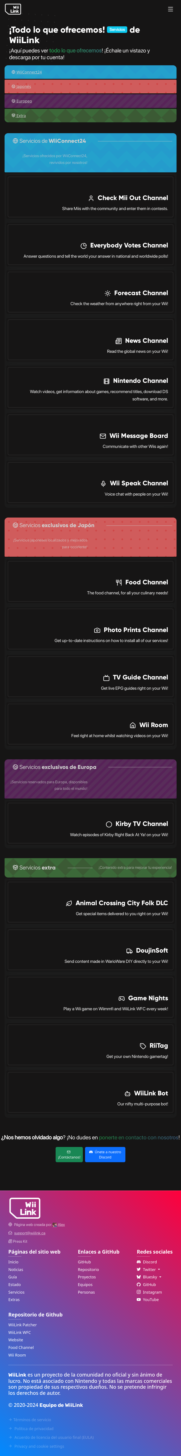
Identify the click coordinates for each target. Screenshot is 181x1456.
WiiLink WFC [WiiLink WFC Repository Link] (19, 1332)
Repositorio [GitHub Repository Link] (88, 1269)
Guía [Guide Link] (12, 1276)
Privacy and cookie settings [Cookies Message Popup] (36, 1446)
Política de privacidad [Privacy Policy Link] (30, 1428)
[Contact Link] (29, 1233)
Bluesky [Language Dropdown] (147, 1276)
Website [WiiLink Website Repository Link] (15, 1339)
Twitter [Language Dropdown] (147, 1269)
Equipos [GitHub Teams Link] (85, 1284)
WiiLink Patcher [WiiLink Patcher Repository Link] (22, 1324)
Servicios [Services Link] (16, 1292)
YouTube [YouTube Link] (148, 1299)
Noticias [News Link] (15, 1269)
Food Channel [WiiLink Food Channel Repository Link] (21, 1347)
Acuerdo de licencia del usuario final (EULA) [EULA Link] (51, 1437)
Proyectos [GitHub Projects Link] (87, 1276)
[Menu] (170, 9)
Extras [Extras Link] (14, 1299)
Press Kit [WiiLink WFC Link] (17, 1241)
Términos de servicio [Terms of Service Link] (29, 1419)
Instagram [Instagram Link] (149, 1292)
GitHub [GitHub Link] (84, 1261)
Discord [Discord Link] (147, 1261)
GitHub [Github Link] (146, 1284)
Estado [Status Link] (14, 1284)
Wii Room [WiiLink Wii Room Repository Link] (17, 1355)
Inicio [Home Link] (13, 1261)
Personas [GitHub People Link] (86, 1292)
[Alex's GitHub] (59, 1224)
